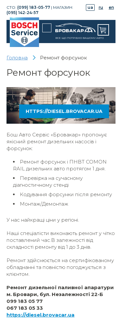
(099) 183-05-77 (33, 7)
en (111, 7)
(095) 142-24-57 (22, 12)
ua (90, 7)
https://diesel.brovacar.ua (64, 111)
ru (101, 7)
